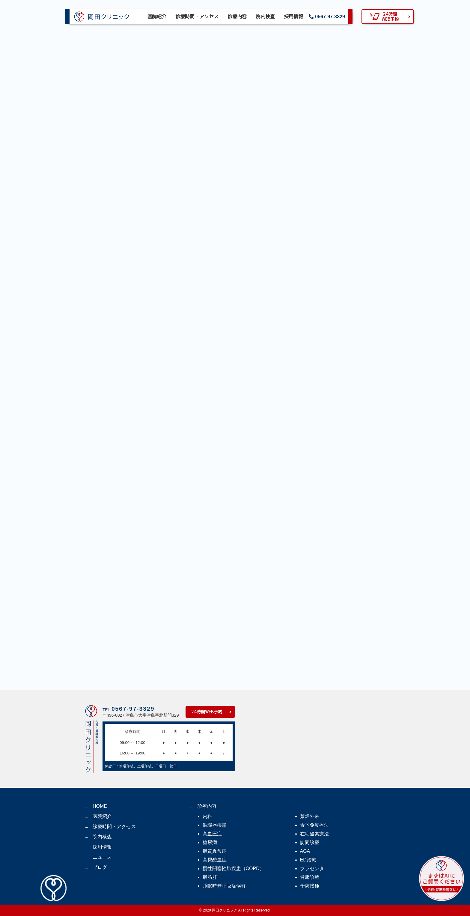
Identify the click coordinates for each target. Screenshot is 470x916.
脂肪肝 (210, 877)
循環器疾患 (215, 825)
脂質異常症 (215, 851)
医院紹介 (156, 16)
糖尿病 (210, 842)
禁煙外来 (309, 816)
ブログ (100, 867)
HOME (100, 806)
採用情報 (293, 16)
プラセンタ (312, 868)
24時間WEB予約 (206, 712)
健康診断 (309, 877)
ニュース (102, 857)
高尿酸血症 (215, 859)
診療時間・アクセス (197, 16)
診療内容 (237, 16)
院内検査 (265, 16)
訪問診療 (309, 842)
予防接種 (309, 885)
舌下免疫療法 (314, 825)
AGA (305, 851)
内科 (207, 816)
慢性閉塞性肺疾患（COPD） (233, 868)
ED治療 (308, 859)
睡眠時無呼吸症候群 (224, 885)
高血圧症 (212, 833)
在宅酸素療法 (314, 833)
